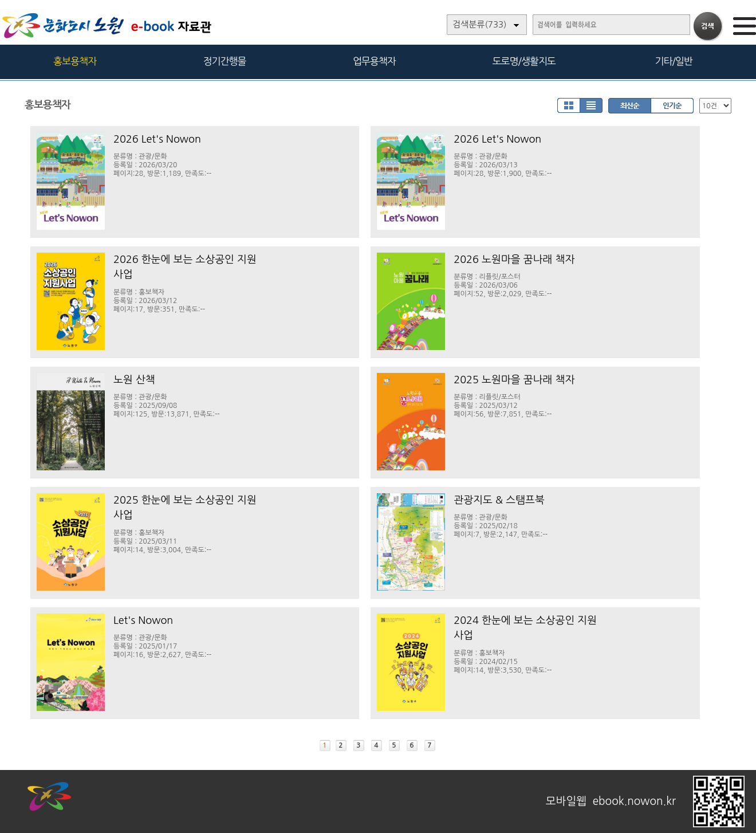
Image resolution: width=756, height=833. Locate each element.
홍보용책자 (74, 61)
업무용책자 (374, 61)
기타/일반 (673, 61)
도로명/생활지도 (524, 61)
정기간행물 (224, 61)
